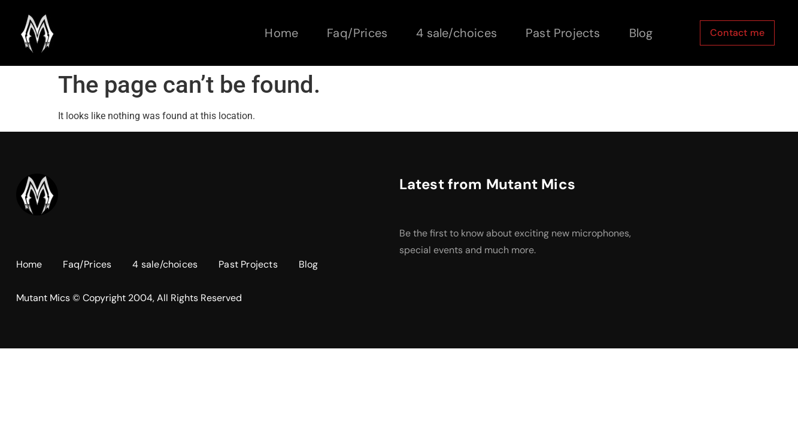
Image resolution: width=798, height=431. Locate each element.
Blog (641, 33)
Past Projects (563, 33)
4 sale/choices (456, 33)
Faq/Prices (357, 33)
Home (281, 33)
